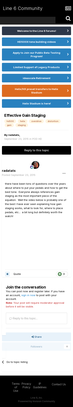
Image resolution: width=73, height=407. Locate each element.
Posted (18, 174)
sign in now (28, 295)
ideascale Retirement (36, 78)
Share (37, 337)
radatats (13, 134)
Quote (17, 273)
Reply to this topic (36, 150)
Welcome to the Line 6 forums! (36, 30)
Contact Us (59, 384)
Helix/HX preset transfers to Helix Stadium (36, 90)
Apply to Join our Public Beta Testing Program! (36, 54)
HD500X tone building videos (36, 41)
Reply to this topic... (23, 318)
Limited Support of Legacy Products (36, 67)
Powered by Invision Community (36, 401)
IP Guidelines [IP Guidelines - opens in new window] (40, 385)
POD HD (37, 138)
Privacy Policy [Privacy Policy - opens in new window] (26, 385)
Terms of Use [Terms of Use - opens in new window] (16, 387)
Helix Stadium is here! (36, 103)
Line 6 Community (22, 8)
